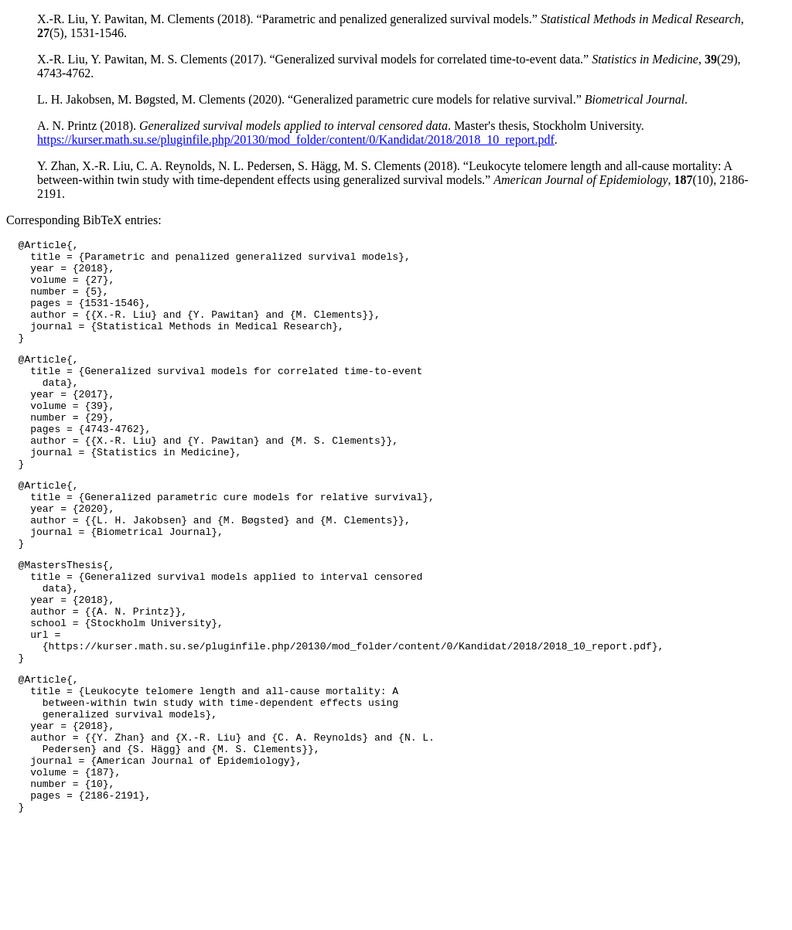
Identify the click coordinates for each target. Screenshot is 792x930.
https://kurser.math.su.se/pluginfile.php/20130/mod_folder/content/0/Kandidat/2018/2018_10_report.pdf (296, 139)
